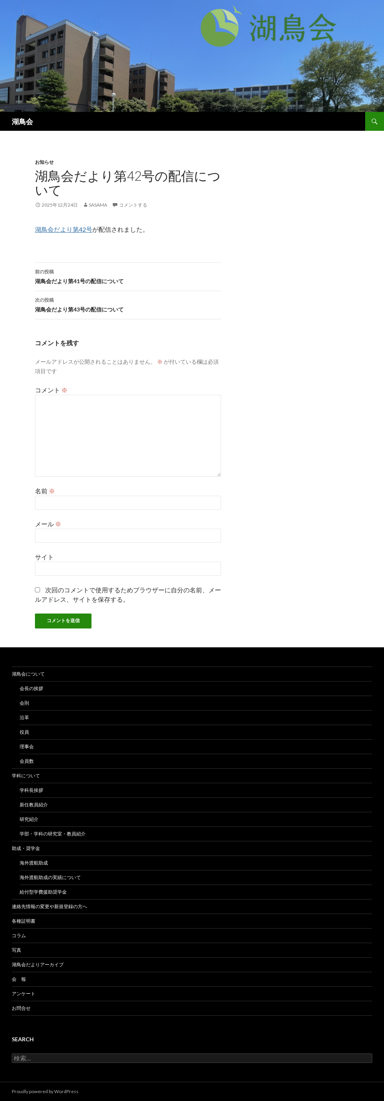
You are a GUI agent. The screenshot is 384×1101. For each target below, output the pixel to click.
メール (48, 524)
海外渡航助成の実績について (50, 877)
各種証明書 (23, 921)
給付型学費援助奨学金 (43, 892)
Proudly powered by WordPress (45, 1091)
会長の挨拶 (31, 688)
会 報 (19, 979)
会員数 (27, 761)
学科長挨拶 (31, 790)
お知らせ (44, 162)
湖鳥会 (22, 121)
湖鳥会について (28, 674)
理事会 (27, 746)
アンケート (23, 994)
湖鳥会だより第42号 (63, 229)
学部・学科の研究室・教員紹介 (53, 834)
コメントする (133, 205)
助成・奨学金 (26, 848)
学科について (26, 776)
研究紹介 (29, 819)
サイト (44, 557)
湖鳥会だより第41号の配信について (128, 275)
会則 (24, 703)
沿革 (24, 717)
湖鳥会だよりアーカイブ (38, 964)
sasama (98, 205)
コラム (19, 935)
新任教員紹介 (34, 805)
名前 (45, 491)
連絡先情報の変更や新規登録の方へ (49, 906)
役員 (24, 732)
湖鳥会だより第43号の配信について (128, 304)
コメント (51, 390)
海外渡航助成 (34, 863)
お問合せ (21, 1008)
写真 (16, 950)
